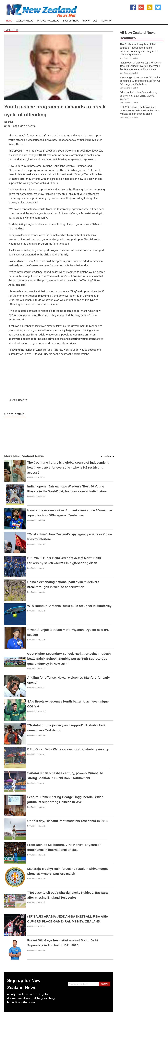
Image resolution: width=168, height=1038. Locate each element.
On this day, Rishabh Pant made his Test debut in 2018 (67, 821)
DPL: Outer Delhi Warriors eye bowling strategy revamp (68, 749)
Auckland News (24, 21)
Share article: (15, 414)
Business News (71, 21)
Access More (106, 456)
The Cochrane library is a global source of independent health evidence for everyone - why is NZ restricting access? (68, 467)
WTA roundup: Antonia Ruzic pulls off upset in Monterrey (69, 606)
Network (106, 21)
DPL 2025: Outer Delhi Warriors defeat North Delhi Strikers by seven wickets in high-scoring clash (140, 110)
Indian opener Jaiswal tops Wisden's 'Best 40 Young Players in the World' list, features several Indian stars (140, 66)
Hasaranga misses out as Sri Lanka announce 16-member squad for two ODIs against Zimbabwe (140, 81)
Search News (90, 21)
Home (9, 21)
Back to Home (11, 30)
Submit (104, 984)
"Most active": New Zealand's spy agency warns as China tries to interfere (138, 96)
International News (48, 21)
